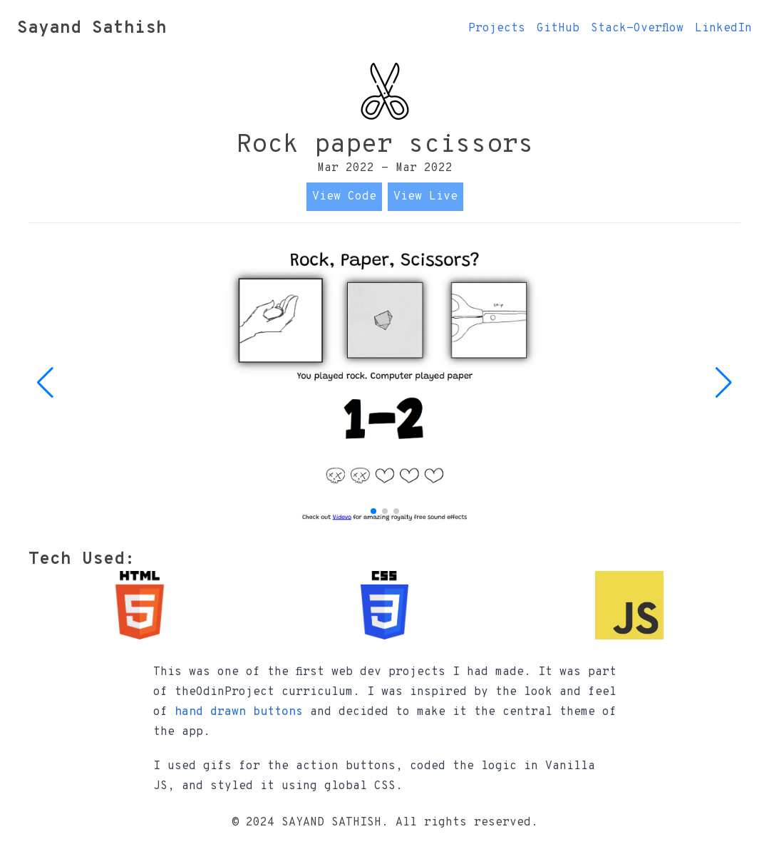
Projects (496, 28)
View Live (425, 197)
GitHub (558, 28)
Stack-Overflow (637, 28)
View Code (344, 197)
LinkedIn (723, 28)
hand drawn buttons (239, 712)
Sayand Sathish (92, 28)
